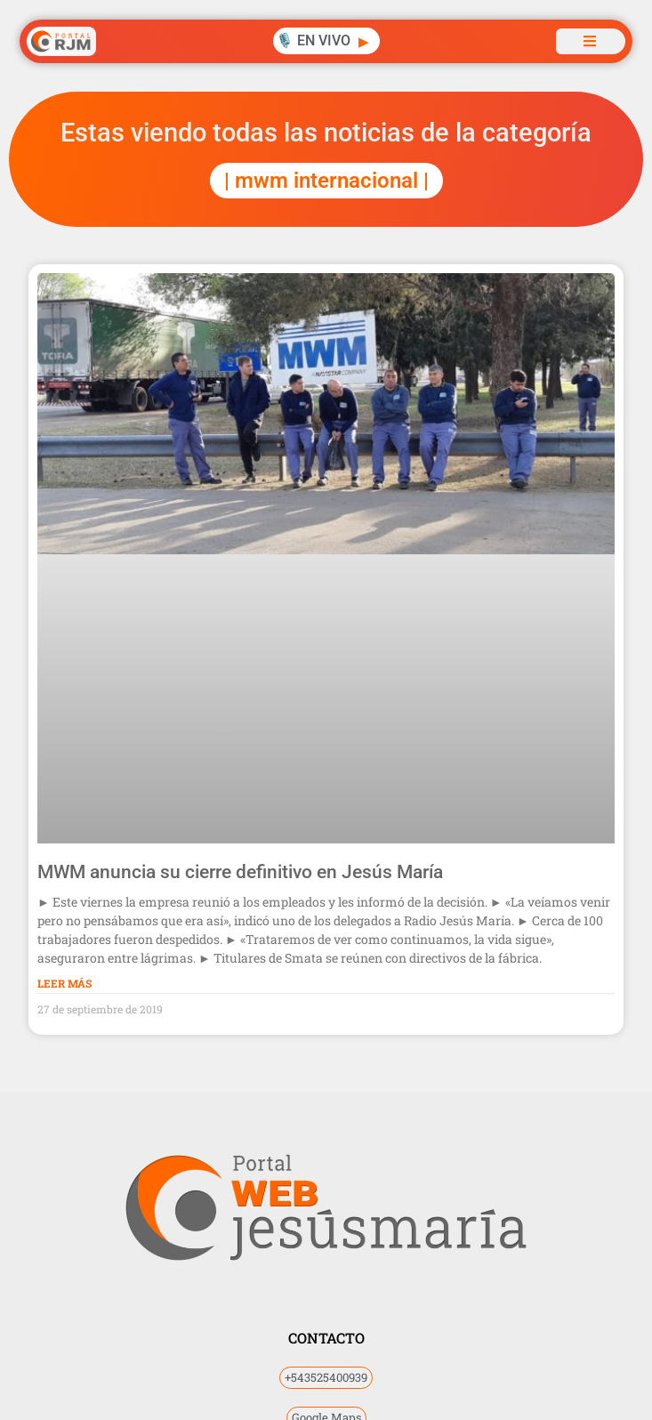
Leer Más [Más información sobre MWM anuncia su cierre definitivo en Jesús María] (64, 983)
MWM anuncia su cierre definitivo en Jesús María (240, 872)
